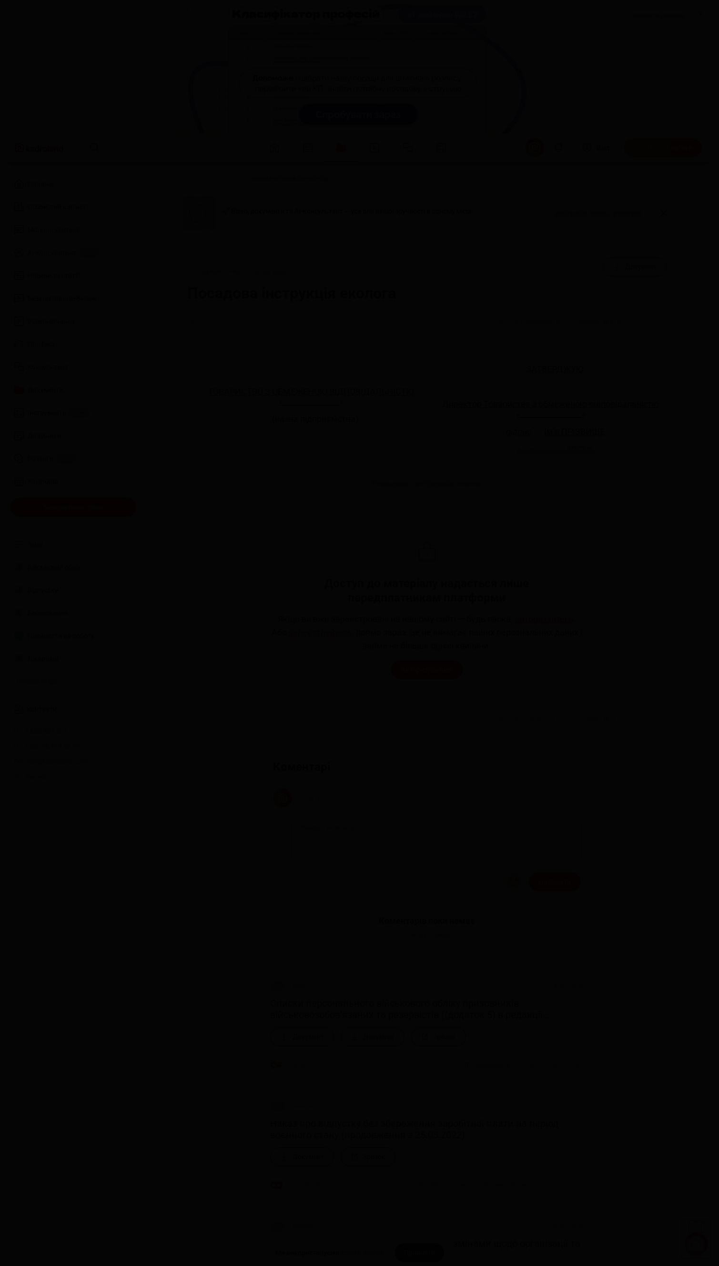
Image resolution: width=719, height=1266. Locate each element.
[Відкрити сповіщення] (558, 147)
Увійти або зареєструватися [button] (598, 213)
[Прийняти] (419, 1252)
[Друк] (502, 321)
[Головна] (184, 178)
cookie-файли (362, 1252)
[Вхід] (596, 147)
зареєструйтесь (320, 632)
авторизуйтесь (544, 619)
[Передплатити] (663, 147)
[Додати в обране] (656, 321)
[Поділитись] (635, 321)
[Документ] (635, 266)
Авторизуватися (427, 670)
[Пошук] (94, 147)
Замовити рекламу (658, 15)
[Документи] (224, 178)
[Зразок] (438, 1036)
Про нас (32, 777)
